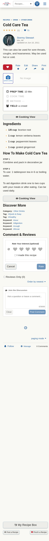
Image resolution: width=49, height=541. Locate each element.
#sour (15, 220)
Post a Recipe (11, 532)
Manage (26, 346)
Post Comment (37, 312)
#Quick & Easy (14, 214)
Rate (41, 266)
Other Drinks (19, 211)
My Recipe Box (25, 525)
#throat (16, 229)
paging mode (39, 338)
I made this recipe (26, 255)
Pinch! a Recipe (39, 532)
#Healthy (12, 217)
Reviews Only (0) (15, 277)
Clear (9, 312)
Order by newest (36, 281)
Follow (9, 346)
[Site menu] (44, 4)
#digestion (17, 223)
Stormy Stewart (25, 37)
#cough (16, 226)
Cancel (11, 266)
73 (26, 30)
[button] (11, 30)
